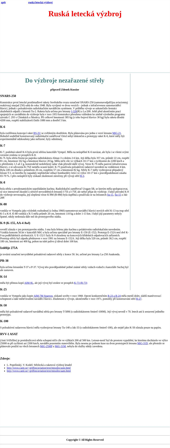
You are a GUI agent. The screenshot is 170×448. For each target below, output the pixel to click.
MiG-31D (142, 343)
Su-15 (118, 194)
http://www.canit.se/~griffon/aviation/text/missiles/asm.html (39, 367)
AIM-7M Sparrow (43, 295)
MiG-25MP (46, 346)
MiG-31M (60, 346)
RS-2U (37, 133)
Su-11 (110, 194)
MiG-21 (116, 133)
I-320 (74, 111)
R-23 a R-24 (114, 295)
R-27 (139, 298)
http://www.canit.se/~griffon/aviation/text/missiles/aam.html (39, 370)
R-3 (82, 176)
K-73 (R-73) (80, 282)
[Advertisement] (85, 46)
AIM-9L (28, 282)
